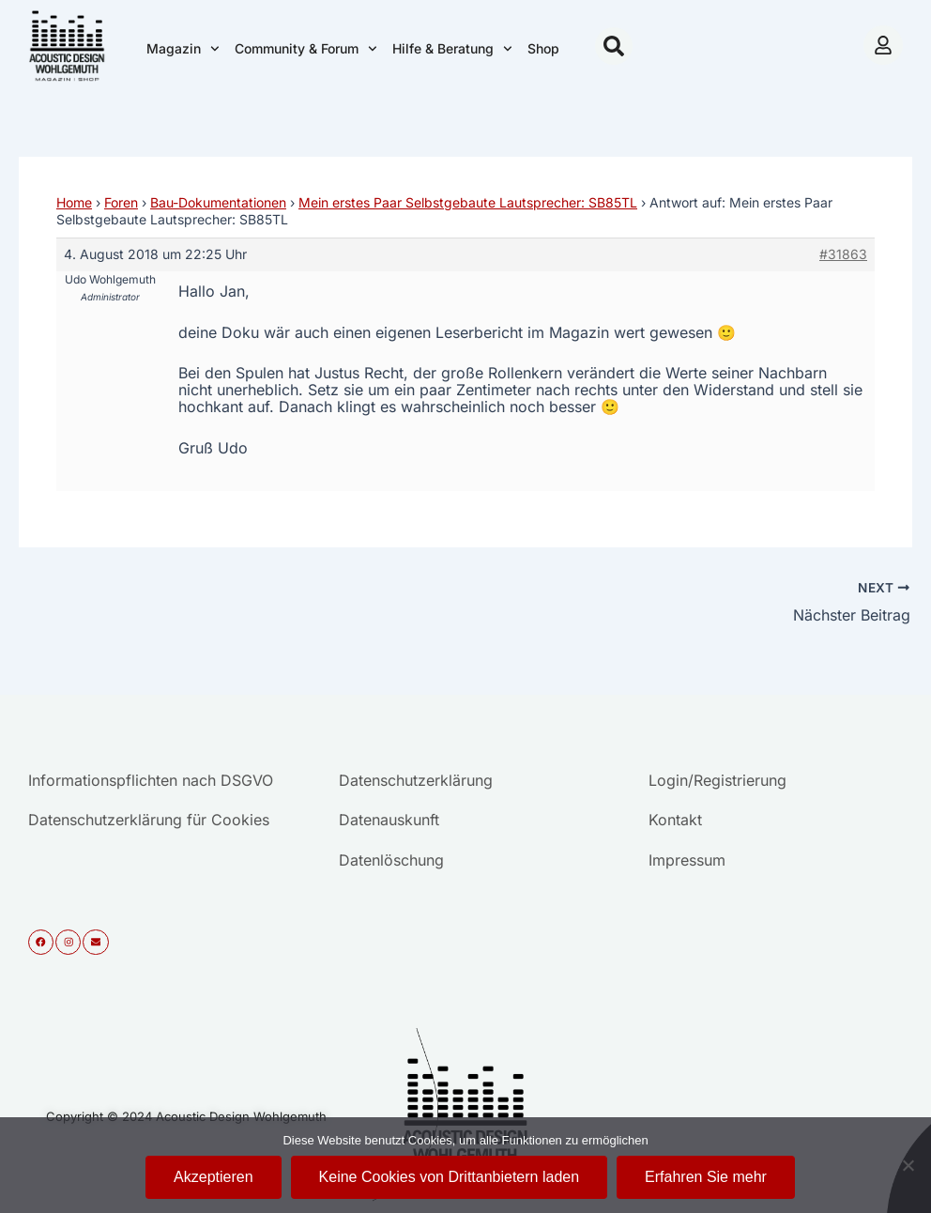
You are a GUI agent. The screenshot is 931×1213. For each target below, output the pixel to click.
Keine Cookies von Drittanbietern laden (449, 1177)
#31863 (843, 254)
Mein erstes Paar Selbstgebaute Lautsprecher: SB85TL (467, 202)
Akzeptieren (213, 1177)
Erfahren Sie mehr (706, 1177)
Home (74, 202)
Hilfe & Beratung (452, 49)
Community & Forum (306, 49)
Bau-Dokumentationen (218, 202)
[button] (614, 46)
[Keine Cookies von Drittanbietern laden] (907, 1165)
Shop (543, 48)
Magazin (183, 49)
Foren (121, 202)
